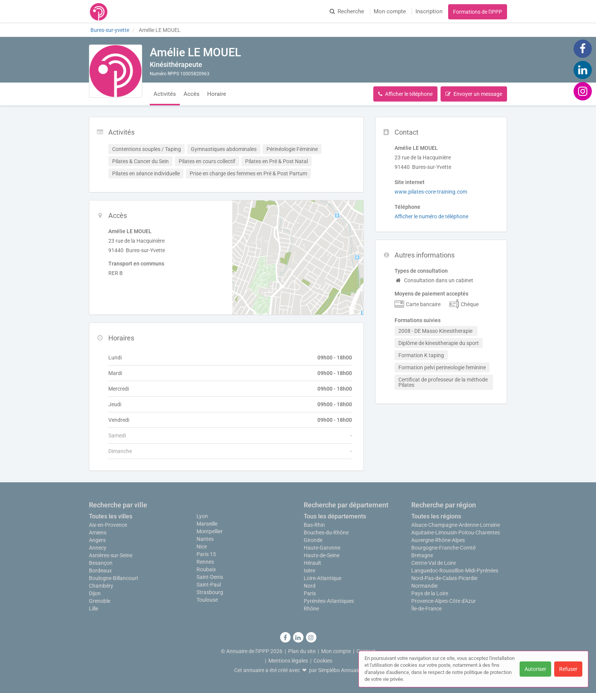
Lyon (202, 516)
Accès (192, 94)
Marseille (207, 524)
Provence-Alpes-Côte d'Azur (443, 601)
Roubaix (206, 569)
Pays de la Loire (429, 593)
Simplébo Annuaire (340, 670)
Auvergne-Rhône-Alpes (438, 540)
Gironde (313, 540)
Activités (165, 94)
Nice (202, 547)
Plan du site (301, 651)
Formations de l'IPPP (477, 12)
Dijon (95, 593)
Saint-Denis (210, 577)
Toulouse (207, 600)
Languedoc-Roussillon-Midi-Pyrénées (454, 570)
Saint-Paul (209, 585)
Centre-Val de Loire (433, 563)
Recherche (347, 11)
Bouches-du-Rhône (326, 532)
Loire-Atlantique (322, 578)
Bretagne (422, 555)
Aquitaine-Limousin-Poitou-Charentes (455, 532)
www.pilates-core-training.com (431, 192)
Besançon (101, 563)
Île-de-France (426, 609)
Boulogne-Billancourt (113, 578)
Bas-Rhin (314, 525)
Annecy (97, 548)
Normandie (424, 586)
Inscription (428, 11)
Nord (309, 586)
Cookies (323, 661)
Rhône (311, 609)
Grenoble (99, 601)
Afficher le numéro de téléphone (431, 216)
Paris (310, 593)
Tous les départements (335, 516)
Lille (93, 609)
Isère (309, 570)
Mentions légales (288, 661)
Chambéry (101, 586)
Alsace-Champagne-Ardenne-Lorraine (455, 525)
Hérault (312, 563)
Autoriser (535, 669)
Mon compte (390, 11)
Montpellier (210, 531)
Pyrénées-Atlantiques (329, 601)
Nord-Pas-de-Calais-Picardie (444, 578)
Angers (97, 540)
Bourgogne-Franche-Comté (443, 548)
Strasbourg (210, 592)
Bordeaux (100, 570)
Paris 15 (206, 554)
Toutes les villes (110, 516)
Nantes (205, 539)
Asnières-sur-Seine (110, 555)
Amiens (97, 532)
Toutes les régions (436, 516)
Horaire (216, 94)
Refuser (568, 669)
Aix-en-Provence (108, 525)
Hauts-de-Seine (321, 555)
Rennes (205, 562)
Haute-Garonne (322, 548)
